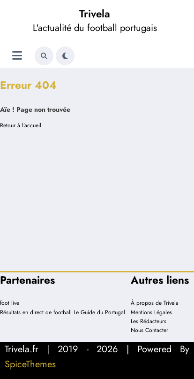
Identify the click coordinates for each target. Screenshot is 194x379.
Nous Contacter (149, 330)
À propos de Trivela (155, 303)
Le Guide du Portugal (99, 312)
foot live (9, 303)
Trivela (94, 13)
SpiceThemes (30, 364)
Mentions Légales (151, 312)
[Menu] (17, 56)
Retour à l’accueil (20, 125)
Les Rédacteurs (148, 321)
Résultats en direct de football (36, 312)
